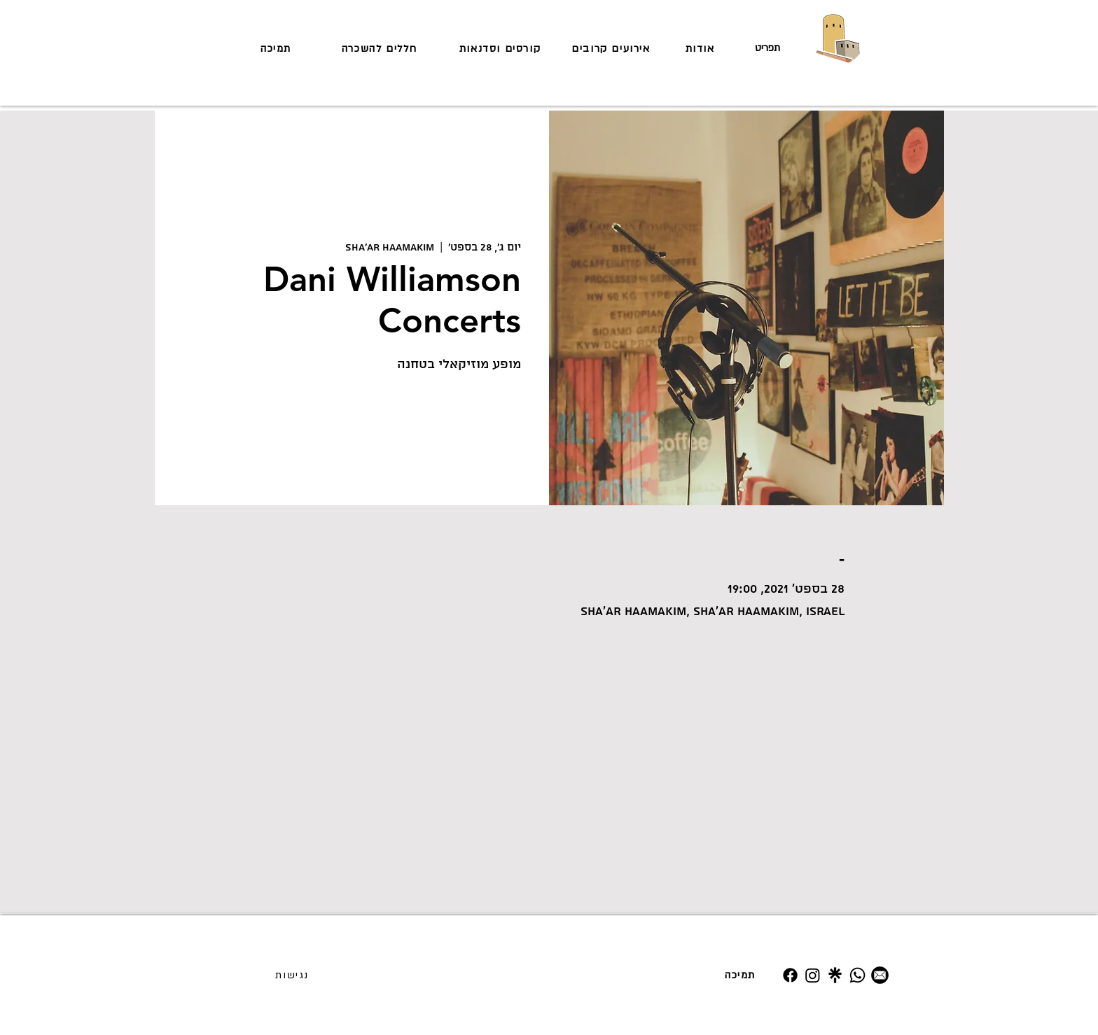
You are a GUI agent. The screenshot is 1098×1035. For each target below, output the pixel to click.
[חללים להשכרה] (381, 48)
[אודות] (701, 48)
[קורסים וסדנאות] (501, 48)
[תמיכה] (277, 48)
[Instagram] (812, 975)
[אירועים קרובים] (612, 48)
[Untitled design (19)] (835, 975)
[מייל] (879, 975)
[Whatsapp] (857, 975)
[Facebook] (790, 975)
